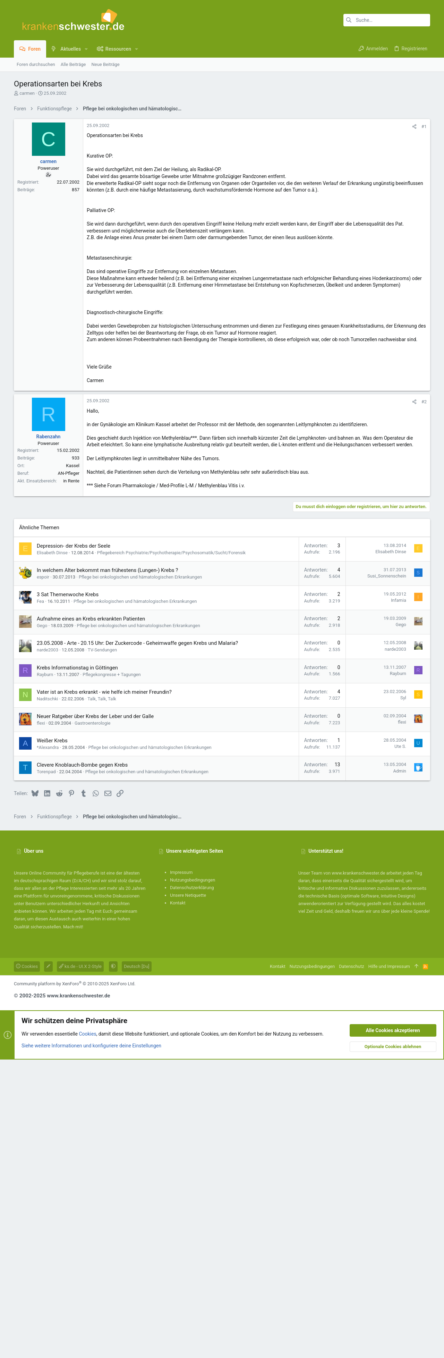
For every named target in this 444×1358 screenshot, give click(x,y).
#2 (424, 599)
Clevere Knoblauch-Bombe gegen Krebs (82, 1063)
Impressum (181, 1170)
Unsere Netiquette (188, 1193)
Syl (403, 996)
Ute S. (400, 1044)
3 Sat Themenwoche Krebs (68, 893)
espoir (43, 875)
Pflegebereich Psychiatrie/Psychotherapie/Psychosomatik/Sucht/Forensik (171, 851)
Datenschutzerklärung (192, 1186)
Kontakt (178, 1201)
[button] (86, 49)
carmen (27, 93)
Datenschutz (351, 1264)
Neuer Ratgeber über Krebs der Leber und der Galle (95, 1015)
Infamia (398, 898)
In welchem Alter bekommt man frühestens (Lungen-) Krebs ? (107, 869)
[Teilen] (414, 223)
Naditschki (47, 997)
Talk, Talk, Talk (101, 997)
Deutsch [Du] (136, 1264)
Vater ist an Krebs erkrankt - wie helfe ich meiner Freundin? (104, 990)
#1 (424, 223)
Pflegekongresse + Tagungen (111, 973)
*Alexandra (48, 1045)
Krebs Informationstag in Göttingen (77, 966)
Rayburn (45, 973)
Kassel (72, 663)
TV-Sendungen (102, 948)
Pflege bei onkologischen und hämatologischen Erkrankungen (140, 875)
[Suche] (386, 20)
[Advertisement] (222, 164)
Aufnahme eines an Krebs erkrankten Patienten (91, 917)
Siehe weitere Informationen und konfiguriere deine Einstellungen (91, 1344)
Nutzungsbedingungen (192, 1178)
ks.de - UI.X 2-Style (80, 1264)
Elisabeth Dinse (52, 851)
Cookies (27, 1264)
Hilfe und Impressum (389, 1264)
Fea (40, 899)
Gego (42, 924)
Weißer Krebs (52, 1039)
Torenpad (46, 1070)
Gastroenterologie (92, 1021)
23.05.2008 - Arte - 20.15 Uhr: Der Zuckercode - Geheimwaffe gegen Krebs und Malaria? (137, 941)
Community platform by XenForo (74, 1282)
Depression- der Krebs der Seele (73, 844)
